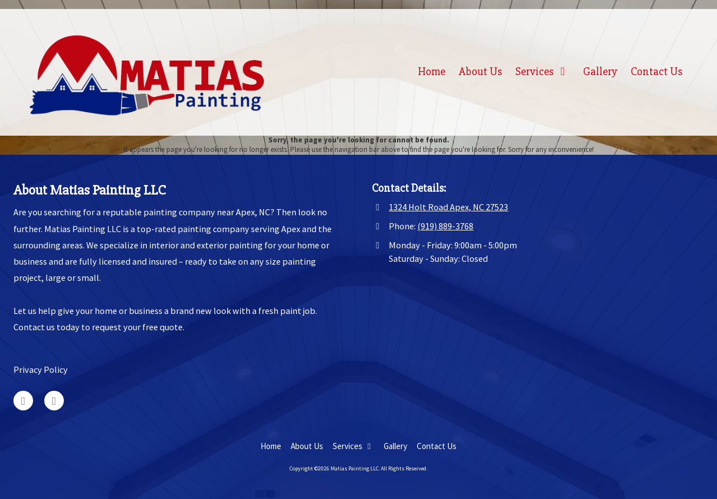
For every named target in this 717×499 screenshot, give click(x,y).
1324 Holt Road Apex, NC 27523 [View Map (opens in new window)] (448, 206)
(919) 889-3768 (445, 226)
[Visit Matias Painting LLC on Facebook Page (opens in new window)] (54, 400)
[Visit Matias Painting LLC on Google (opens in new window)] (23, 400)
